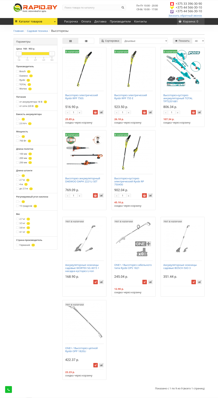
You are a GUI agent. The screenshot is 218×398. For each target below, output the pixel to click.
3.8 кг (23, 227)
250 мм (24, 162)
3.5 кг (23, 223)
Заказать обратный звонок (185, 15)
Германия (25, 245)
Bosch (23, 71)
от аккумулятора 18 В (31, 101)
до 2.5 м (24, 188)
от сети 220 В (27, 106)
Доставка (100, 21)
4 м (22, 184)
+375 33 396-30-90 (189, 4)
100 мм (24, 153)
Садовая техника (37, 30)
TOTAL (23, 84)
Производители (120, 21)
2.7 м (22, 179)
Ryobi (23, 80)
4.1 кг (23, 232)
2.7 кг (23, 219)
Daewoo (24, 75)
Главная (18, 30)
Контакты (140, 21)
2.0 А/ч (24, 123)
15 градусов (26, 206)
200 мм (24, 158)
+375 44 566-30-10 (189, 7)
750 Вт (23, 140)
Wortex (24, 88)
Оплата (86, 21)
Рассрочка (71, 21)
